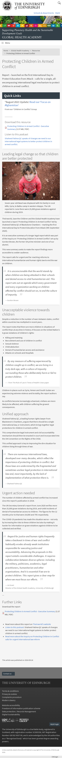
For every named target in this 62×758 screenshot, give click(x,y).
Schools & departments (44, 13)
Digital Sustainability (11, 714)
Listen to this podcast (14, 627)
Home (5, 50)
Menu (9, 43)
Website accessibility (11, 705)
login (56, 757)
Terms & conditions (10, 691)
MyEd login (54, 724)
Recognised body (14, 738)
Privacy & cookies (9, 694)
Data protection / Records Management (19, 711)
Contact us (8, 674)
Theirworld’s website (42, 624)
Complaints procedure (11, 697)
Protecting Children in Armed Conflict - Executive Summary (30, 611)
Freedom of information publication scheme (21, 708)
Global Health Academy (20, 50)
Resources (36, 50)
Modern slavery (8, 700)
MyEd (57, 13)
